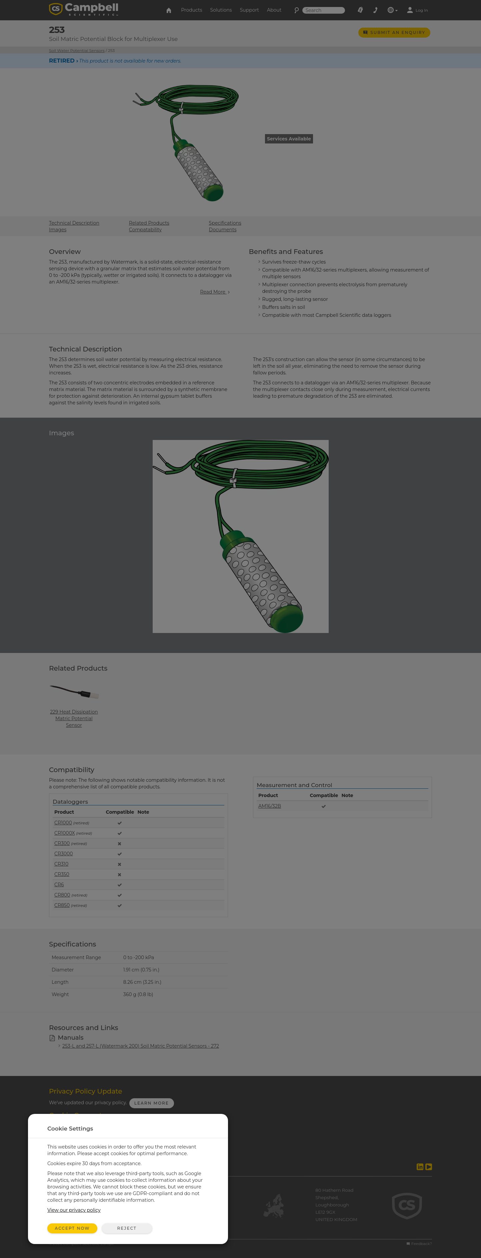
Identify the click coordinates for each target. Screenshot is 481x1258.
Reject (126, 1228)
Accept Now (72, 1228)
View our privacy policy (74, 1210)
